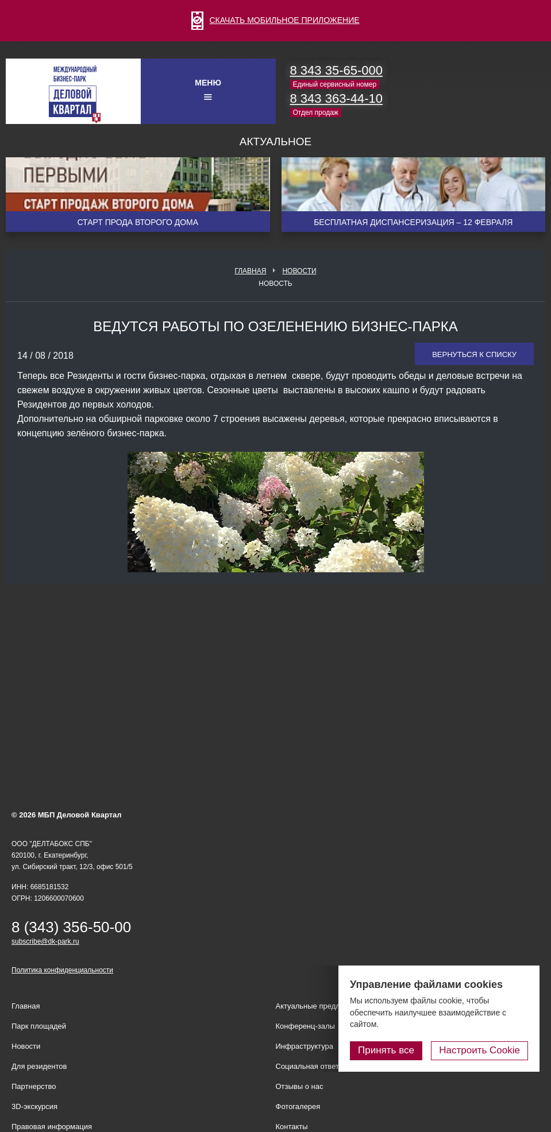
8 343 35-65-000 (336, 70)
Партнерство (33, 1086)
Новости (299, 271)
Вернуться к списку (474, 354)
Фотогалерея (298, 1106)
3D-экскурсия (34, 1106)
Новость (275, 284)
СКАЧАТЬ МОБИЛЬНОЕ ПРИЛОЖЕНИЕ (275, 20)
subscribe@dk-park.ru (45, 941)
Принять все (386, 1050)
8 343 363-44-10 (336, 98)
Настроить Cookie (479, 1050)
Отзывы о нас (299, 1086)
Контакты (292, 1126)
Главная (250, 271)
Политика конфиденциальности (62, 970)
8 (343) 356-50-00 (71, 927)
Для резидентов (39, 1066)
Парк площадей (38, 1026)
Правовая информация (51, 1126)
